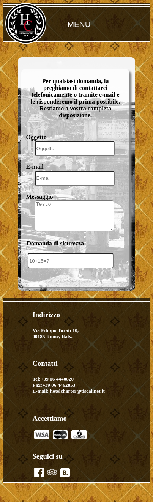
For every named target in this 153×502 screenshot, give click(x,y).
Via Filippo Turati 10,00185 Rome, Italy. (55, 339)
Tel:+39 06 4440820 (53, 385)
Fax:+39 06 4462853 (53, 391)
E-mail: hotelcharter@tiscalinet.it (68, 397)
